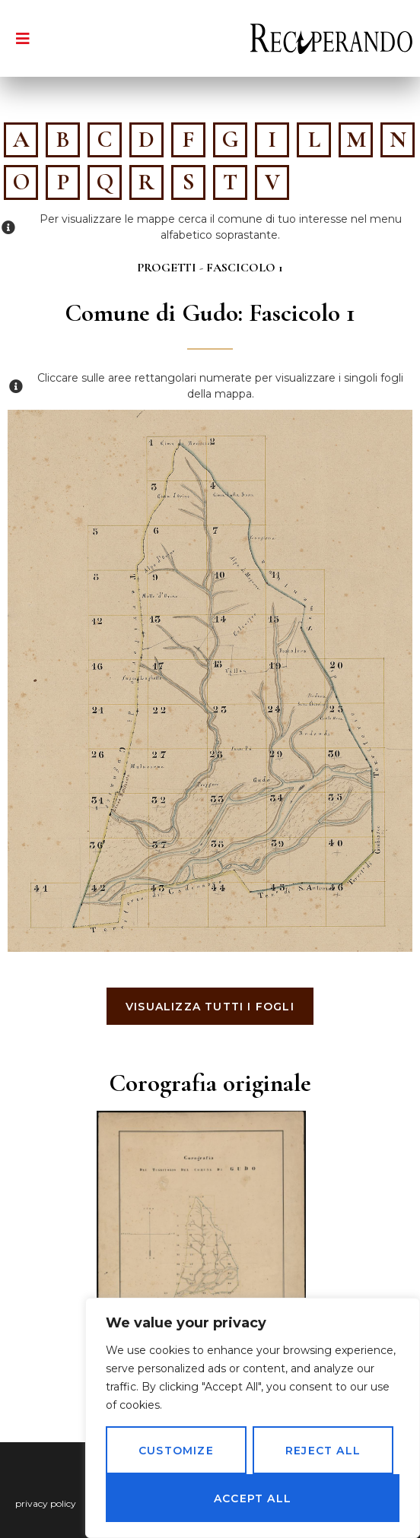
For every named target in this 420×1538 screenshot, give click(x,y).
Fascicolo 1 (244, 267)
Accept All (252, 1498)
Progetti (166, 267)
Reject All (323, 1450)
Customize (176, 1450)
